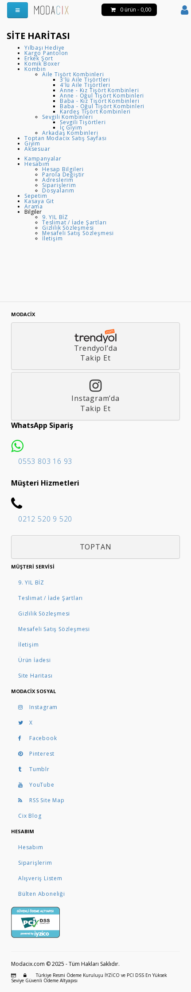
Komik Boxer (42, 63)
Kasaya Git (39, 201)
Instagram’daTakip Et (95, 396)
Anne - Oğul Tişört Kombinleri (102, 95)
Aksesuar (37, 149)
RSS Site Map (41, 800)
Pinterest (36, 753)
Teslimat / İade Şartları (74, 222)
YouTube (36, 784)
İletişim (52, 238)
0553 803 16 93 (45, 461)
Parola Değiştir (63, 174)
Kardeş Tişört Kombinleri (95, 111)
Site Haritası (35, 675)
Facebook (37, 738)
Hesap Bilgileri (63, 169)
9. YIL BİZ (55, 217)
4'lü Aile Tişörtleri (85, 85)
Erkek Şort (38, 58)
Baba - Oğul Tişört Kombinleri (102, 106)
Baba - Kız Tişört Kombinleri (99, 101)
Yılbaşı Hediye (44, 47)
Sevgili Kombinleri (67, 117)
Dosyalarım (58, 190)
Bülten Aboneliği (41, 894)
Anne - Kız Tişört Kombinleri (99, 90)
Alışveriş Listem (40, 878)
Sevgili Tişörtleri (82, 122)
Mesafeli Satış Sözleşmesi (78, 233)
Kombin (35, 69)
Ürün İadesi (34, 660)
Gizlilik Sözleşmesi (68, 227)
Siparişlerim (59, 185)
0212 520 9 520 (45, 519)
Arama (33, 206)
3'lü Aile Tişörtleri (85, 79)
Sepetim (35, 196)
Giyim (32, 143)
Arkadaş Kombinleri (70, 133)
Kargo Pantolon (46, 53)
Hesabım (37, 164)
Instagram (38, 707)
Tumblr (34, 769)
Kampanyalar (43, 158)
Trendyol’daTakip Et (95, 346)
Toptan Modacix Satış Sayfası (65, 138)
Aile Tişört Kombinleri (73, 74)
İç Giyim (71, 127)
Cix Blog (29, 815)
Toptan (96, 547)
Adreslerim (58, 180)
